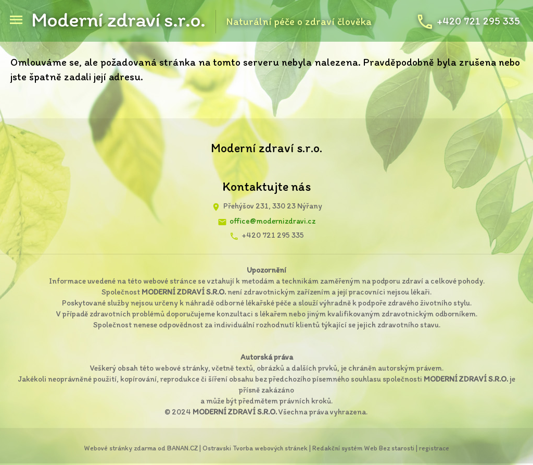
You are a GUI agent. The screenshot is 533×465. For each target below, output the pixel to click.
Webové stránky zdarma (120, 448)
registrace (434, 448)
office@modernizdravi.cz (272, 221)
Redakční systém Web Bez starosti (363, 448)
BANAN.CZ (182, 448)
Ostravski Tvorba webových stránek (255, 448)
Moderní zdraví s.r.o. (118, 19)
